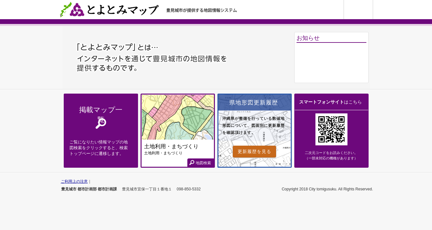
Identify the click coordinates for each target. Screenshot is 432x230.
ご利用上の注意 (74, 181)
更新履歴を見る (254, 151)
